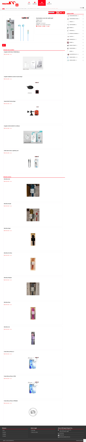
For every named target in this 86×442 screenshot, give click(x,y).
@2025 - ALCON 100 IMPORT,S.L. (8, 440)
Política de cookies (34, 432)
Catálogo (4, 434)
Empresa (4, 432)
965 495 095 (61, 435)
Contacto (4, 436)
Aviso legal (33, 430)
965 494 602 (61, 433)
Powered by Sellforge (79, 440)
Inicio (4, 430)
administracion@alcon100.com (64, 436)
